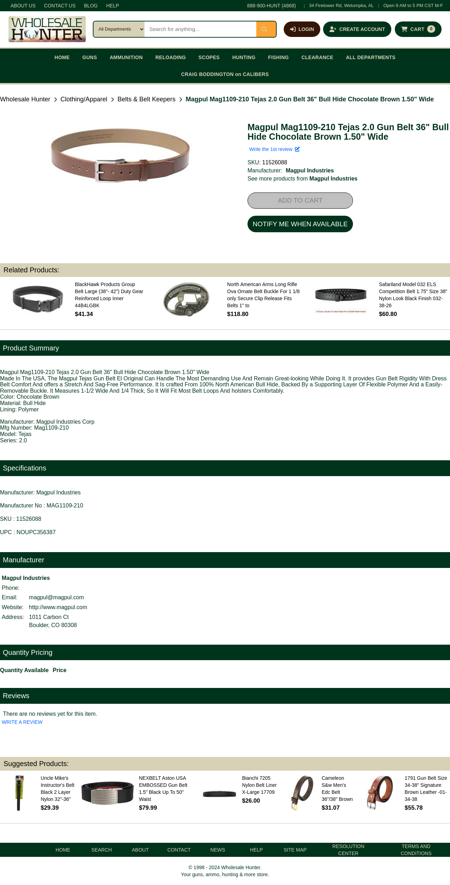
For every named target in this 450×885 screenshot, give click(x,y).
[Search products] (200, 29)
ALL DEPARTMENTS (371, 57)
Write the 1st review (274, 149)
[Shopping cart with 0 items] (418, 29)
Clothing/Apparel (83, 99)
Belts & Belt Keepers (146, 99)
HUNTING (244, 57)
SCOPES (209, 57)
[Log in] (302, 29)
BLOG (91, 5)
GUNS (89, 57)
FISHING (278, 57)
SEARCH (101, 850)
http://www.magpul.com (58, 607)
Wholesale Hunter (25, 99)
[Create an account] (357, 29)
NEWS (217, 850)
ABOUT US (23, 5)
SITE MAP (295, 850)
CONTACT (179, 850)
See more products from (303, 179)
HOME (62, 57)
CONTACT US (60, 5)
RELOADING (170, 57)
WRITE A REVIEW (22, 722)
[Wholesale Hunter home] (47, 29)
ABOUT (140, 850)
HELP (112, 5)
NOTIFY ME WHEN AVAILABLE (300, 224)
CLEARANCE (318, 57)
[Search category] (119, 29)
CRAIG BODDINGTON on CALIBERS (225, 74)
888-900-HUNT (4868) (271, 5)
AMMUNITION (126, 57)
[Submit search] (266, 29)
